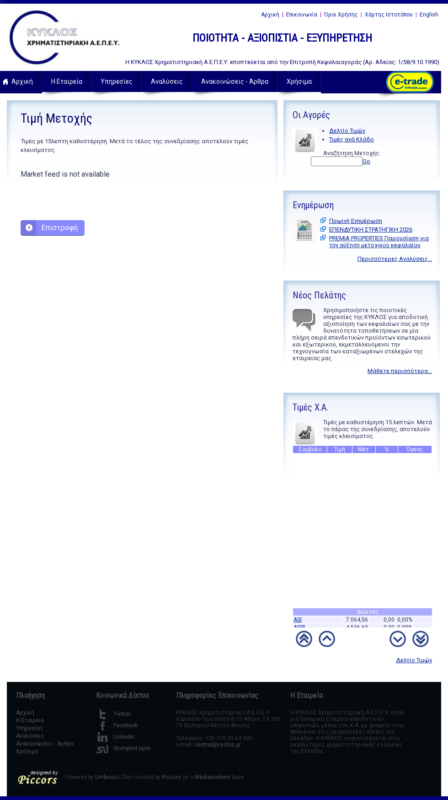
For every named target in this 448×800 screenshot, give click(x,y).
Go (366, 161)
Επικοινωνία (302, 14)
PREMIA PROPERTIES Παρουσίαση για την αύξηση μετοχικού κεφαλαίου (379, 242)
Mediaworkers (212, 777)
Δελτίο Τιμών (347, 130)
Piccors (171, 777)
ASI (297, 621)
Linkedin (115, 737)
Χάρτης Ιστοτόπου (388, 14)
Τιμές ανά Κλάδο (351, 139)
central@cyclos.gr (217, 744)
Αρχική (270, 14)
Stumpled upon (123, 748)
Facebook (117, 725)
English (429, 14)
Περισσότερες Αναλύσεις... (394, 258)
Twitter (113, 714)
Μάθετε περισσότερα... (400, 371)
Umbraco (106, 777)
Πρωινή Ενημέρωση (355, 220)
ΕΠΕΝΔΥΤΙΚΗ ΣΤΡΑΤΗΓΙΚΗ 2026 (370, 229)
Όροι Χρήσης (341, 14)
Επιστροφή (59, 227)
